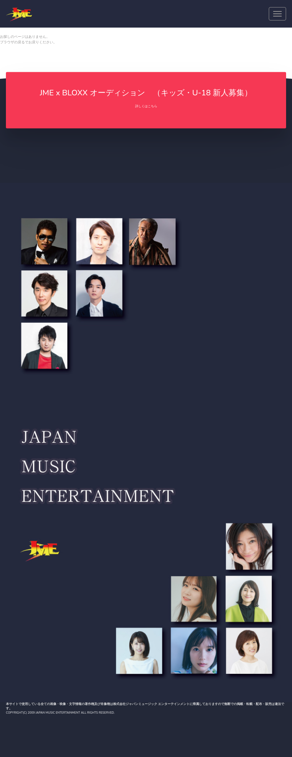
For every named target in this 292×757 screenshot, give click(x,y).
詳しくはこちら (146, 106)
